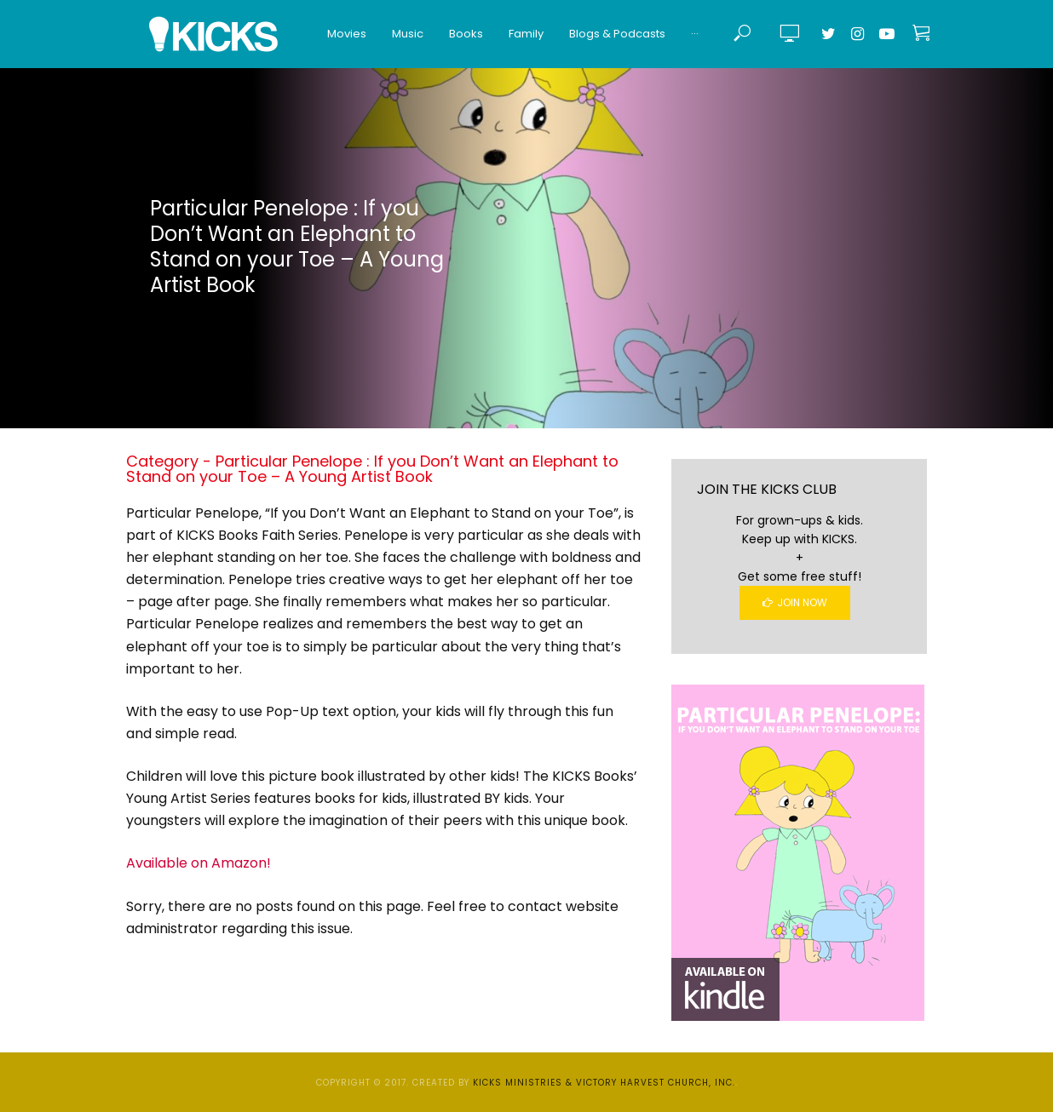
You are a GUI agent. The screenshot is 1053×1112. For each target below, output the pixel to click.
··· (695, 34)
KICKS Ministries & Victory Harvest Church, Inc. (604, 1082)
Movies (346, 34)
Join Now (794, 602)
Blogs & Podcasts (617, 34)
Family (526, 34)
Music (407, 34)
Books (466, 34)
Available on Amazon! (198, 863)
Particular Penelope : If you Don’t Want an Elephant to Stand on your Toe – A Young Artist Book (297, 246)
